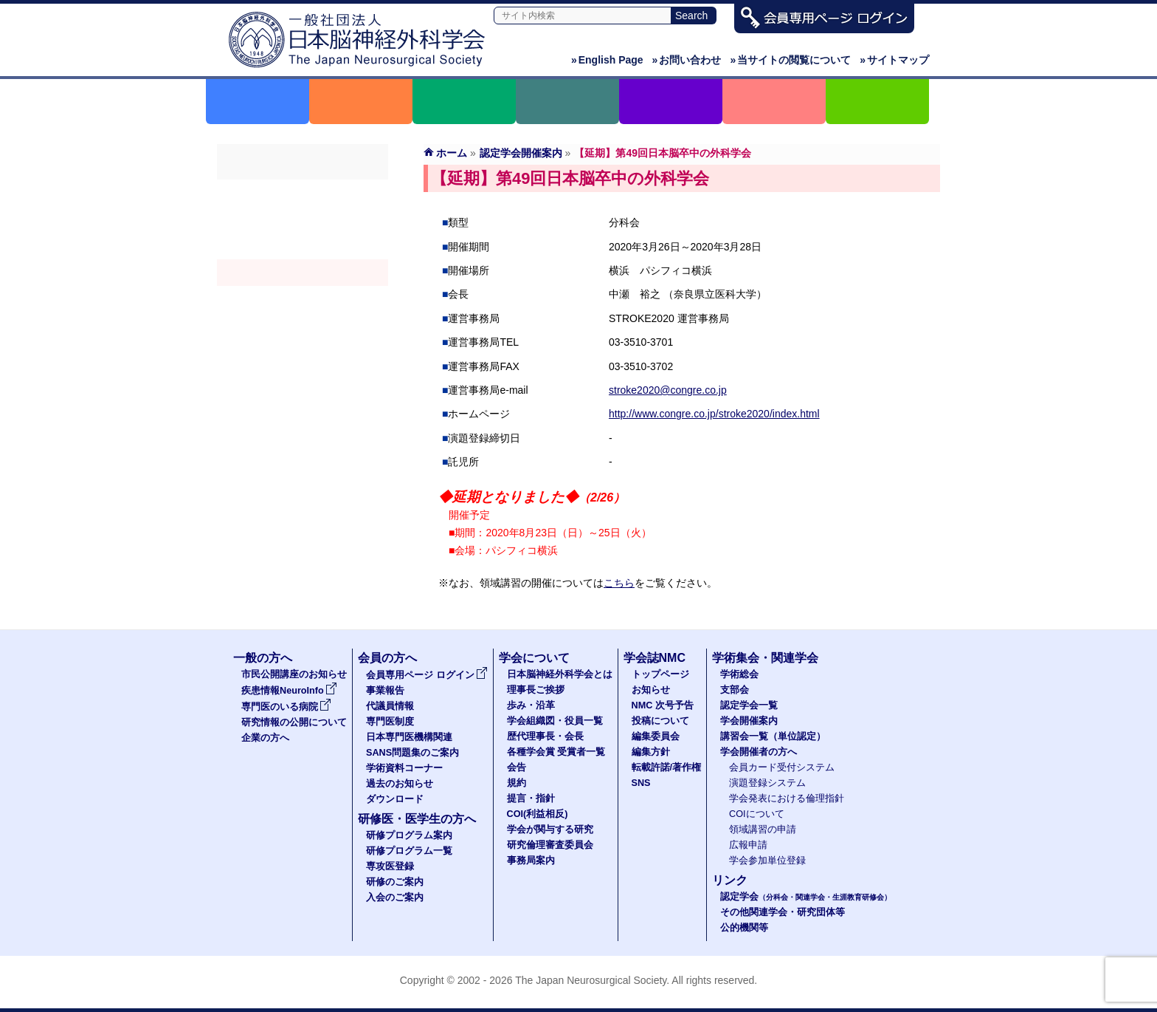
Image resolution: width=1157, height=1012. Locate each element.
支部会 (302, 219)
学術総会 (302, 193)
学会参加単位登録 (767, 860)
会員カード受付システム (782, 767)
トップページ (660, 674)
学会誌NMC (654, 658)
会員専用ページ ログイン (427, 675)
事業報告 (385, 691)
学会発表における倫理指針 (786, 798)
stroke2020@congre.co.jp (668, 390)
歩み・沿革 (531, 705)
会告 (516, 767)
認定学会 (805, 897)
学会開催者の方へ (302, 325)
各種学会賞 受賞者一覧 (556, 752)
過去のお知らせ (399, 784)
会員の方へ (387, 658)
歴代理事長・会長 (545, 736)
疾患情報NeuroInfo (289, 691)
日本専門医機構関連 (409, 737)
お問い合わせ (687, 60)
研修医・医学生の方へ (417, 819)
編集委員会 (656, 736)
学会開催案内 (302, 272)
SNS (641, 783)
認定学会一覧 (749, 705)
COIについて (756, 814)
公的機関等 (744, 928)
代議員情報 (390, 706)
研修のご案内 (395, 882)
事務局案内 (531, 860)
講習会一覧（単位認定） (773, 736)
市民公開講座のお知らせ (294, 674)
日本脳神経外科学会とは (559, 674)
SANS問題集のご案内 (412, 753)
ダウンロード (395, 799)
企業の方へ (265, 738)
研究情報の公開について (294, 722)
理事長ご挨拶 (535, 690)
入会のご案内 (395, 897)
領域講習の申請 (762, 829)
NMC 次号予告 (663, 705)
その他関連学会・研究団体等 (782, 912)
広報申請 (748, 845)
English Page (607, 60)
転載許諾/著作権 (667, 767)
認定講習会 (302, 299)
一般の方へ (262, 658)
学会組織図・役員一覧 (555, 721)
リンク (729, 880)
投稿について (660, 721)
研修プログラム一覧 (409, 851)
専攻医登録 (390, 866)
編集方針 (651, 752)
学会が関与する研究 (550, 829)
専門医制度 (390, 722)
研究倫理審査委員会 (550, 845)
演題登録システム (767, 783)
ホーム (451, 153)
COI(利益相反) (537, 814)
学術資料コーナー (404, 768)
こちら (619, 583)
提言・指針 (531, 798)
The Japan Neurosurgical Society (590, 980)
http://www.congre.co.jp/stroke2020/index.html (714, 414)
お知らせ (651, 690)
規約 (516, 783)
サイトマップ (894, 60)
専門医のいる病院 (286, 707)
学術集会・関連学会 (765, 658)
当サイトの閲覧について (790, 60)
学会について (534, 658)
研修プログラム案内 (409, 835)
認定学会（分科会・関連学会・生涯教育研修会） (302, 246)
